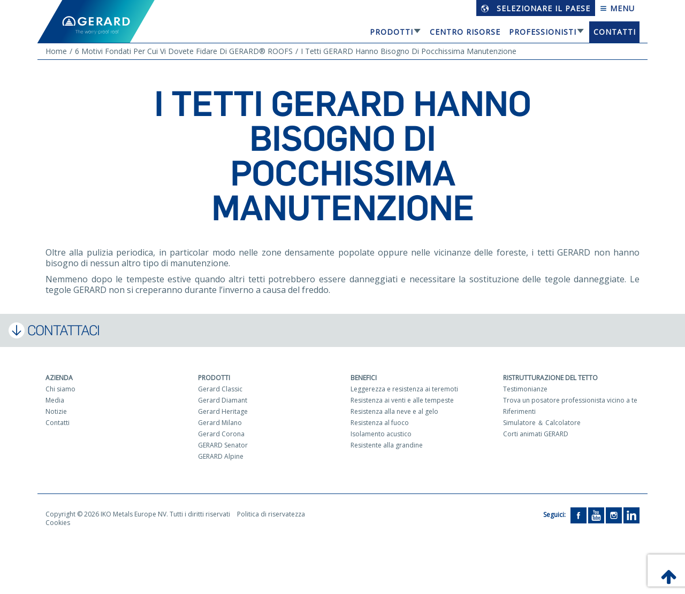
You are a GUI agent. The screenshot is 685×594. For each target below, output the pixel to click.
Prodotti (391, 32)
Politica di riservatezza (271, 514)
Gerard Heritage (223, 411)
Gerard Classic (220, 389)
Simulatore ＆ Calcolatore (542, 422)
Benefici (364, 377)
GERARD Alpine (220, 456)
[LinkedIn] (631, 514)
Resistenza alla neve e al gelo (394, 411)
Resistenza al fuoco (380, 422)
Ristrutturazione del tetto (550, 377)
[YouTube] (596, 514)
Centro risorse (465, 32)
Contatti (614, 32)
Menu (617, 8)
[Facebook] (578, 514)
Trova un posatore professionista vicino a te (570, 400)
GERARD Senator (223, 445)
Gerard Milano (220, 422)
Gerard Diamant (222, 400)
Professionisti (542, 32)
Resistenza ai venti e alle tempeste (402, 400)
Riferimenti (519, 411)
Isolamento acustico (381, 433)
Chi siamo (60, 389)
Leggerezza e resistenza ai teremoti (404, 389)
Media (54, 400)
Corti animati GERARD (535, 433)
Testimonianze (525, 389)
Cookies (57, 522)
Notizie (56, 411)
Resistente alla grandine (387, 445)
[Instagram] (614, 514)
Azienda (59, 377)
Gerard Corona (221, 433)
